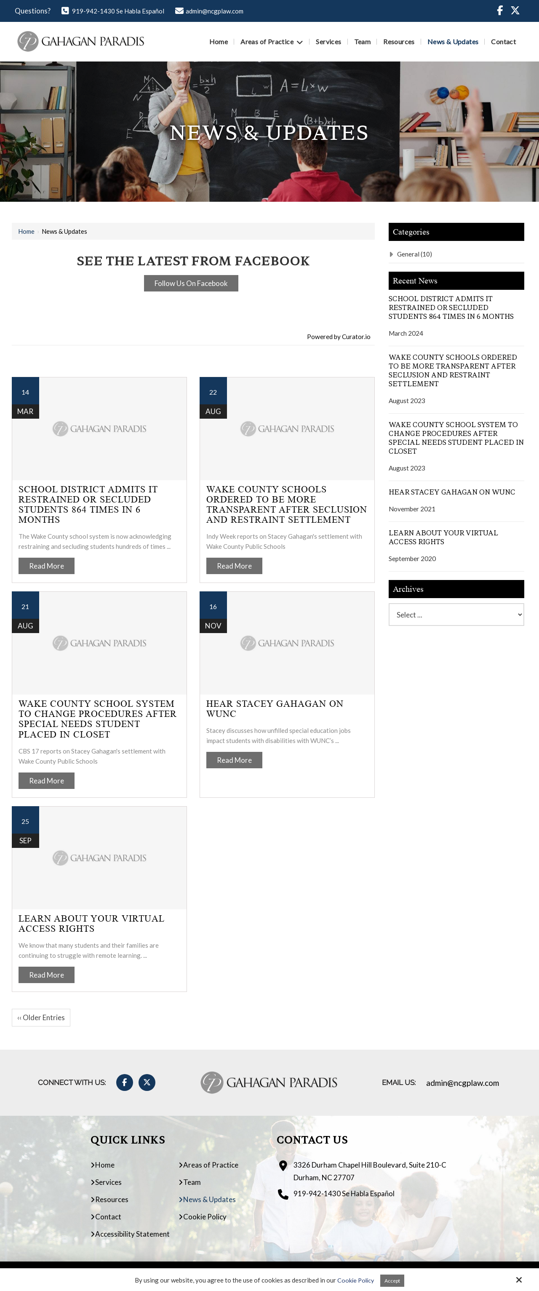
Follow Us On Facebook (191, 283)
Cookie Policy (353, 1280)
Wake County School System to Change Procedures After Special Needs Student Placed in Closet (98, 719)
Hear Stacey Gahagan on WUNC (275, 709)
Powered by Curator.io (339, 336)
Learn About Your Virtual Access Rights (91, 924)
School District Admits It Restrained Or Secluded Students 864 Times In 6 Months (88, 504)
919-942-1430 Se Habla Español (112, 11)
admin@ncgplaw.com (209, 11)
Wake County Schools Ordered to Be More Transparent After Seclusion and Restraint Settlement (286, 504)
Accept (393, 1280)
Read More (46, 565)
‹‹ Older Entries (41, 1017)
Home (26, 231)
